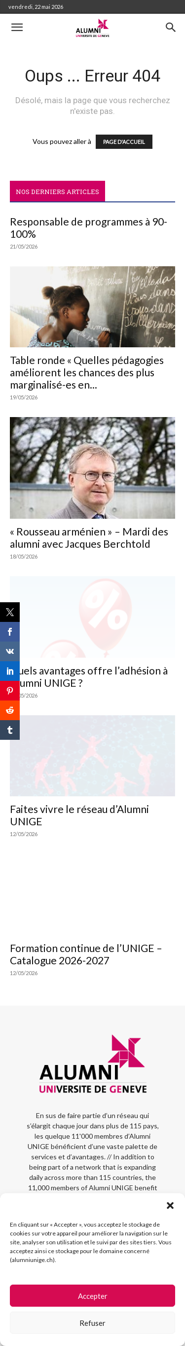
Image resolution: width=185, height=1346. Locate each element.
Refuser (92, 1322)
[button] (170, 1205)
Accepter (93, 1295)
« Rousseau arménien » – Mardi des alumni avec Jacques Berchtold (89, 537)
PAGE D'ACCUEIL (124, 142)
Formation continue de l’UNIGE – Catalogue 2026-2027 (86, 954)
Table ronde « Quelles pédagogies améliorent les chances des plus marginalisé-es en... (87, 372)
